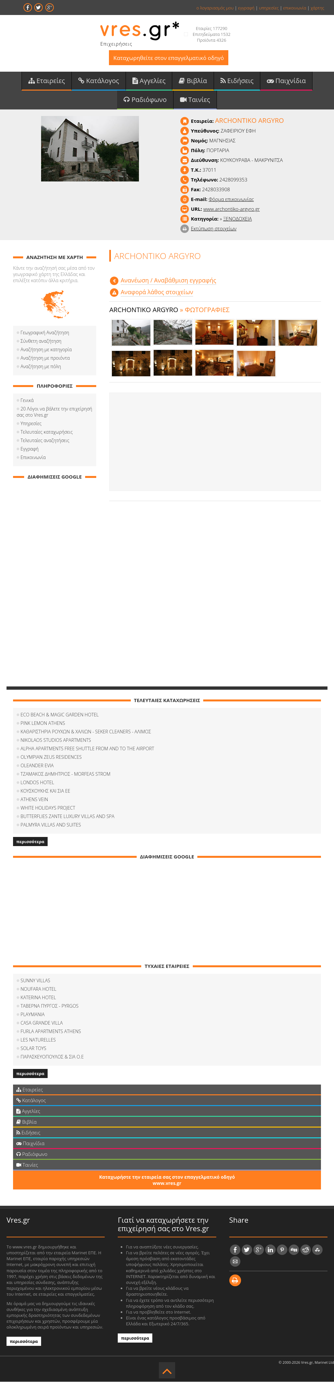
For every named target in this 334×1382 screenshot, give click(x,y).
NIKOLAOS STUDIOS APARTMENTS (56, 740)
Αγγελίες (149, 81)
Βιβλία (193, 81)
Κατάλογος (98, 81)
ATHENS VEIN (34, 800)
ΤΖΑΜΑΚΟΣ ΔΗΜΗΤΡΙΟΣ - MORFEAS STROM (66, 774)
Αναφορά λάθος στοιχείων (157, 292)
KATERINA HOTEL (38, 998)
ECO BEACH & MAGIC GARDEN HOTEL (60, 715)
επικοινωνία (294, 8)
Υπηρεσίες (31, 424)
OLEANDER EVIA (37, 766)
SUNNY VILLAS (35, 981)
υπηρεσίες (269, 8)
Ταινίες (195, 99)
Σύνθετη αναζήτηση (41, 341)
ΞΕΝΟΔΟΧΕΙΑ (237, 219)
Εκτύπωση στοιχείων (213, 228)
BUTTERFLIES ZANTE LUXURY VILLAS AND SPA (67, 816)
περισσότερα (30, 842)
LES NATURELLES (38, 1040)
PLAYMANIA (33, 1015)
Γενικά (27, 400)
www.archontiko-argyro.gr (231, 209)
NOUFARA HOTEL (38, 989)
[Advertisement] (215, 442)
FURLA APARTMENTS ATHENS (51, 1032)
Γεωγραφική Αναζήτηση (45, 333)
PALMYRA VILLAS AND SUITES (51, 825)
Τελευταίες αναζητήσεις (45, 441)
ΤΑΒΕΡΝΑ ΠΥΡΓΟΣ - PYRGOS (50, 1006)
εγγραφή (246, 8)
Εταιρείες (46, 81)
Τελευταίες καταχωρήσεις (47, 432)
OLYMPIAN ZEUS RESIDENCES (51, 757)
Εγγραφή (29, 449)
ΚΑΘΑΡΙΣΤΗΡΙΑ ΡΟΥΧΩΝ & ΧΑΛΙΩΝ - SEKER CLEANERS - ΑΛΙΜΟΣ (86, 732)
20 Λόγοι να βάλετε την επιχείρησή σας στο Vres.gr (54, 412)
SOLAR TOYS (33, 1048)
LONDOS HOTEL (37, 783)
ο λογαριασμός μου (215, 8)
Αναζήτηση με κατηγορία (46, 350)
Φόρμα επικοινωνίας (231, 199)
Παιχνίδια (286, 81)
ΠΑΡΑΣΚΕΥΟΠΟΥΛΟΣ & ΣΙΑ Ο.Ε (52, 1057)
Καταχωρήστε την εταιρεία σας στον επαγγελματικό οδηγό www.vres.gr (167, 1180)
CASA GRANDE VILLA (42, 1023)
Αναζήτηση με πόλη (41, 367)
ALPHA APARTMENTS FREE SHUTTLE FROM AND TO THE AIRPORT (87, 749)
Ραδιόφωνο (145, 99)
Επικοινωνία (33, 457)
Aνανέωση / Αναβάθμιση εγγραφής (168, 280)
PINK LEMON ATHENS (43, 723)
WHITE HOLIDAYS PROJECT (48, 808)
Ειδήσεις (237, 81)
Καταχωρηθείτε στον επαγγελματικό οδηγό (168, 58)
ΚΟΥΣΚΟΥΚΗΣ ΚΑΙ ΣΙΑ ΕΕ (45, 791)
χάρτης (317, 8)
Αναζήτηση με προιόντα (45, 358)
